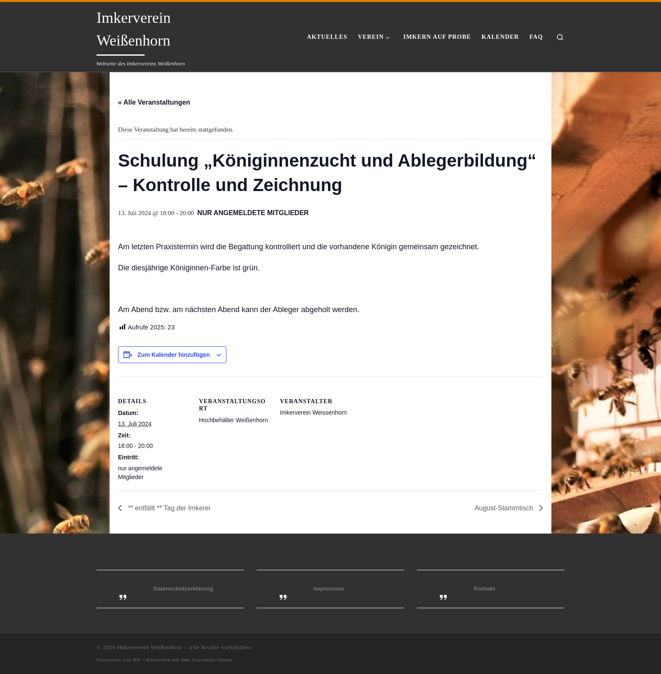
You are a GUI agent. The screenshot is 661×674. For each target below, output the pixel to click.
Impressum (329, 588)
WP (136, 659)
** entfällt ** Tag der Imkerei (168, 508)
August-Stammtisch (505, 508)
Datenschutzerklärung (183, 588)
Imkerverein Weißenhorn (150, 647)
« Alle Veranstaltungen (154, 102)
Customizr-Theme (212, 659)
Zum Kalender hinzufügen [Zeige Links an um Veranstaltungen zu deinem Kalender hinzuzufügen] (173, 354)
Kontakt (484, 588)
